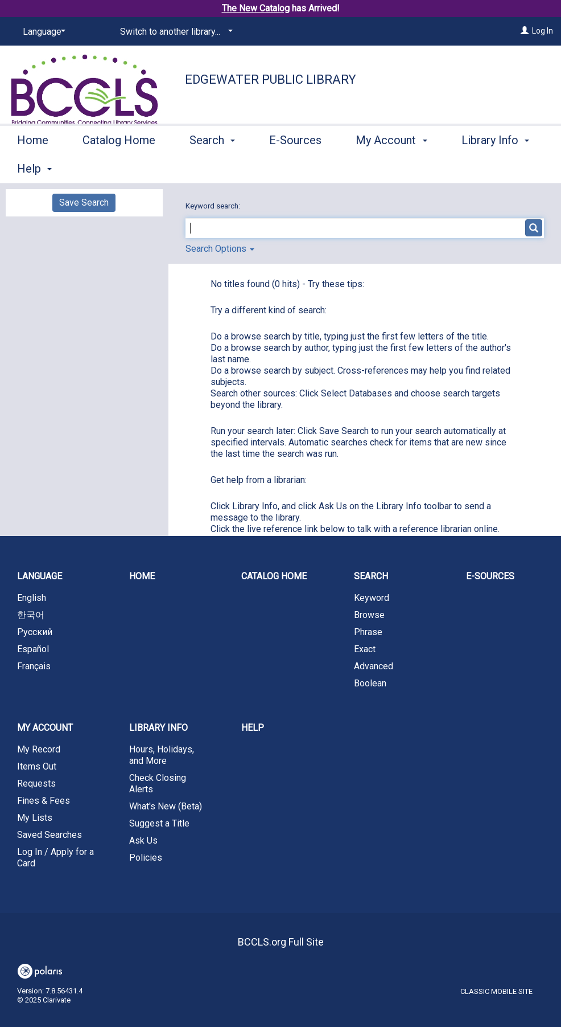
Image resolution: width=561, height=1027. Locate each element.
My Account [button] (391, 167)
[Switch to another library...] (174, 32)
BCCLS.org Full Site (281, 942)
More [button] (483, 168)
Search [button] (212, 167)
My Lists (34, 817)
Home (32, 167)
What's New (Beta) (165, 806)
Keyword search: (213, 206)
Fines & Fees (43, 800)
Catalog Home (118, 167)
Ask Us (143, 840)
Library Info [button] (158, 727)
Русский (34, 632)
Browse (369, 614)
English (31, 597)
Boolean (370, 683)
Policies (145, 857)
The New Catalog (256, 8)
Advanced (373, 666)
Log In (542, 30)
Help (252, 727)
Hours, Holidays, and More (161, 755)
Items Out (36, 766)
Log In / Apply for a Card (55, 857)
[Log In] (525, 30)
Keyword (371, 597)
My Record (38, 749)
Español (33, 649)
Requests (36, 783)
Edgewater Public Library (270, 79)
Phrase (368, 632)
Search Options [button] (219, 248)
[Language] (42, 32)
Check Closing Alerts (157, 783)
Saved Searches (49, 834)
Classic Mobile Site (496, 991)
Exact (365, 649)
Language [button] (39, 576)
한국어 (30, 614)
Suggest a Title (159, 823)
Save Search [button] (84, 202)
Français (34, 666)
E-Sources (295, 167)
